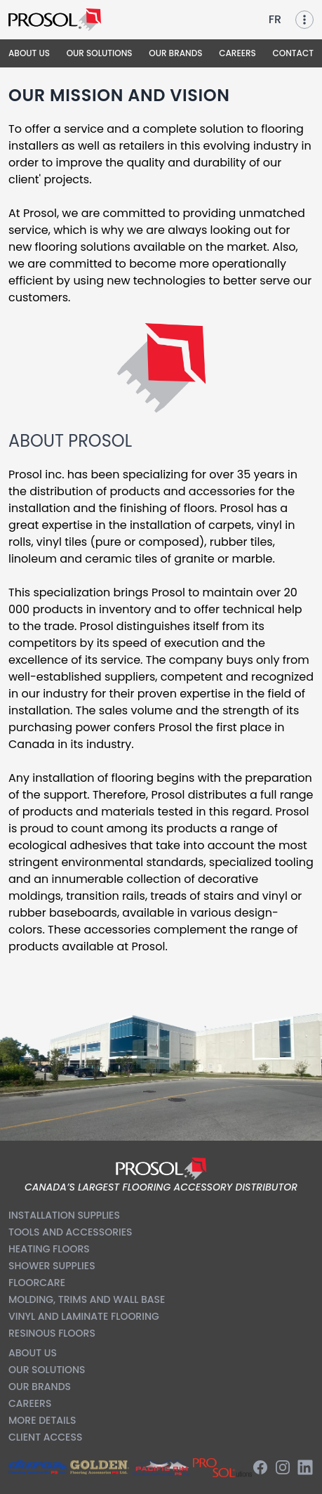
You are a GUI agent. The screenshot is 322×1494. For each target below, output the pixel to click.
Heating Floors (49, 1249)
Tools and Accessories (70, 1232)
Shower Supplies (51, 1266)
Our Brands (39, 1387)
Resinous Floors (51, 1333)
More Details (42, 1420)
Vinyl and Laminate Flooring (83, 1316)
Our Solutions (47, 1370)
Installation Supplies (64, 1215)
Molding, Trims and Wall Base (86, 1299)
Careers (29, 1403)
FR (275, 19)
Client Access (45, 1437)
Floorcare (36, 1283)
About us (32, 1353)
